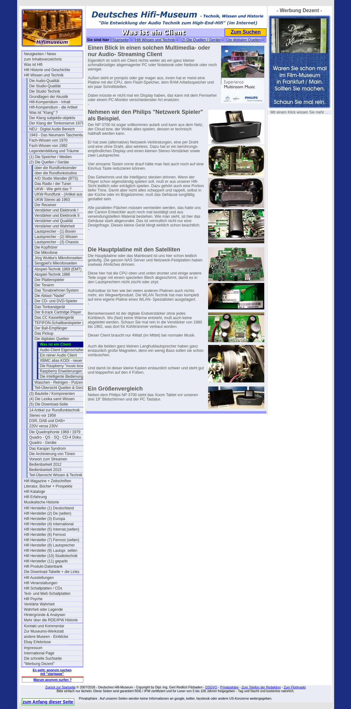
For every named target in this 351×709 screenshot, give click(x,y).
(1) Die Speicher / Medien (50, 157)
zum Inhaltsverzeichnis (43, 59)
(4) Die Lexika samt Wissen (52, 399)
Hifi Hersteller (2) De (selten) (47, 513)
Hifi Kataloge (34, 491)
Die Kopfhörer (46, 247)
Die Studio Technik (44, 91)
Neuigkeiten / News (40, 54)
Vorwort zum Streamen (48, 459)
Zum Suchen (246, 32)
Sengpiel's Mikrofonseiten (56, 263)
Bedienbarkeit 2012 (45, 464)
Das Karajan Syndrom (47, 448)
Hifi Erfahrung (35, 497)
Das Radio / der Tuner (53, 184)
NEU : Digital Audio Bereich (52, 129)
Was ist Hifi (33, 64)
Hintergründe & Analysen (45, 615)
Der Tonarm (44, 285)
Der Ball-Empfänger (51, 328)
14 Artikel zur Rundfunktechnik (54, 410)
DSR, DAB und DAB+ (47, 421)
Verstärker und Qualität (54, 221)
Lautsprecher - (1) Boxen (55, 231)
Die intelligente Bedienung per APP (69, 376)
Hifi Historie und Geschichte (47, 70)
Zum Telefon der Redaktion (261, 687)
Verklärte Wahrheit (39, 604)
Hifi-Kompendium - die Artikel (53, 107)
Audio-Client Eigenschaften (62, 350)
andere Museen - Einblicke (46, 636)
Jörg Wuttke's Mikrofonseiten (58, 258)
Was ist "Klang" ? (43, 112)
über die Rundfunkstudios (56, 173)
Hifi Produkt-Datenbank (43, 566)
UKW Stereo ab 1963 (52, 199)
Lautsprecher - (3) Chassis (57, 242)
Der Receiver (45, 205)
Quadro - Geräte (42, 442)
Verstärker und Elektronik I (57, 210)
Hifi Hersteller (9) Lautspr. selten (50, 550)
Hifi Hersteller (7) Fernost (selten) (51, 540)
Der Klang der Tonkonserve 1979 (56, 123)
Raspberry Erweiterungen (61, 371)
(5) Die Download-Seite (48, 404)
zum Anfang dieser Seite (48, 701)
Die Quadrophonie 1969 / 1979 (54, 432)
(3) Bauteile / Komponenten (52, 393)
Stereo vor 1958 (42, 415)
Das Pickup (44, 333)
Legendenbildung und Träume (54, 151)
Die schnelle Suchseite (43, 658)
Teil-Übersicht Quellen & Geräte (61, 388)
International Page (39, 653)
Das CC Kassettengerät (54, 317)
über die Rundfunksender (56, 168)
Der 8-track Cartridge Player (58, 312)
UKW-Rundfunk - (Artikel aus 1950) (64, 194)
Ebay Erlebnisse (37, 642)
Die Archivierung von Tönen (52, 454)
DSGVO (211, 687)
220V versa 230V (43, 426)
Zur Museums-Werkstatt (44, 631)
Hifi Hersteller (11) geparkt (46, 561)
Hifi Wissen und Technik (44, 75)
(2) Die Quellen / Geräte (49, 162)
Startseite (121, 40)
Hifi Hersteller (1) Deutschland (49, 508)
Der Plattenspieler (49, 280)
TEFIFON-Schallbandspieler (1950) (64, 323)
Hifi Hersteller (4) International (49, 524)
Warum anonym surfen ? (52, 680)
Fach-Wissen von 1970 (48, 140)
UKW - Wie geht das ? (53, 189)
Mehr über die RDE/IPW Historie (51, 620)
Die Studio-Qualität (45, 86)
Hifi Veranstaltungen (40, 583)
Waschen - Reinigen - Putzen (59, 382)
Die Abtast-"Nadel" (50, 296)
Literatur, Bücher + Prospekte (48, 486)
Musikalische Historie (41, 502)
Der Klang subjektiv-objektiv (52, 118)
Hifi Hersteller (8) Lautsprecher (49, 545)
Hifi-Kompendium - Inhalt (50, 102)
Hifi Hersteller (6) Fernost (45, 534)
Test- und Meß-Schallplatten (47, 593)
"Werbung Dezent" (39, 664)
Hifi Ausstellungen (39, 577)
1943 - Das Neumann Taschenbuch (58, 135)
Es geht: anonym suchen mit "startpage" (52, 672)
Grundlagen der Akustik (48, 97)
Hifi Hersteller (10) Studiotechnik (51, 556)
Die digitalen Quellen (52, 339)
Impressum (33, 648)
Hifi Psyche (33, 599)
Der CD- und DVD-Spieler (56, 301)
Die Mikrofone (46, 252)
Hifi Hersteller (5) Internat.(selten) (51, 529)
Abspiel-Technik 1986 (52, 274)
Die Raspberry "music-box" (62, 366)
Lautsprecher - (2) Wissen (56, 237)
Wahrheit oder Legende (43, 609)
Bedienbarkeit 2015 (45, 470)
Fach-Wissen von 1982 (48, 145)
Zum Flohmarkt (295, 687)
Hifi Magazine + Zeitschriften (47, 481)
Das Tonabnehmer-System (57, 290)
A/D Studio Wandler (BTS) (56, 178)
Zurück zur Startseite (60, 687)
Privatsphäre (229, 687)
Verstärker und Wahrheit (55, 226)
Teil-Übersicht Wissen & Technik (56, 475)
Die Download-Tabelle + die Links (52, 572)
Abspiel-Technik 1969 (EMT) (58, 269)
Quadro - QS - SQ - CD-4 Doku (55, 437)
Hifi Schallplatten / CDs (43, 588)
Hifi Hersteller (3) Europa (44, 519)
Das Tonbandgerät (50, 307)
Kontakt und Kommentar (44, 626)
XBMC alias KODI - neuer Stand (66, 360)
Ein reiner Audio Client (58, 355)
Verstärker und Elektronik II (57, 215)
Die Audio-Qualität (44, 81)
